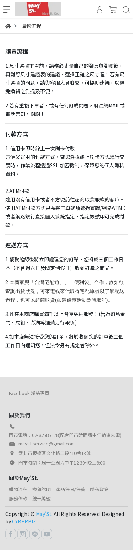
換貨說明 (41, 489)
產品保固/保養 (70, 489)
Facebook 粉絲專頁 (29, 393)
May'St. (44, 513)
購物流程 (18, 489)
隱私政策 (99, 489)
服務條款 (18, 498)
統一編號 (41, 498)
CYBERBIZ (24, 521)
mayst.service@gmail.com (46, 443)
